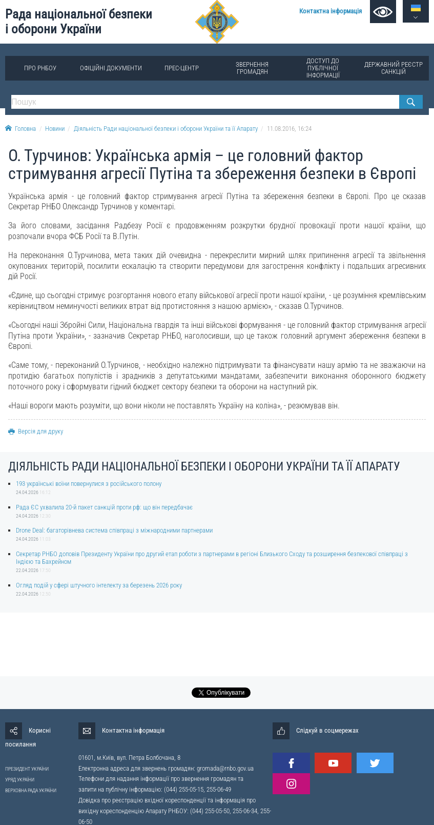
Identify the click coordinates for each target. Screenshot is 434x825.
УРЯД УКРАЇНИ (19, 779)
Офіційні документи (111, 68)
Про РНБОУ (40, 68)
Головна (20, 128)
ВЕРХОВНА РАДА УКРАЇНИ (30, 790)
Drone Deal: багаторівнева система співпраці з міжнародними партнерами (114, 530)
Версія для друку (35, 431)
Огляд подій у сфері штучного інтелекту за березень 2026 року (99, 585)
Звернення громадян (252, 68)
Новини (55, 128)
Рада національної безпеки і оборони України (78, 21)
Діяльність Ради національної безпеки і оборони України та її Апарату (166, 128)
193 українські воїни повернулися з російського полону (88, 483)
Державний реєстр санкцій (393, 68)
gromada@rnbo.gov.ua (225, 768)
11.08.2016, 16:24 (289, 128)
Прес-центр (181, 68)
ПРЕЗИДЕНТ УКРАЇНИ (27, 768)
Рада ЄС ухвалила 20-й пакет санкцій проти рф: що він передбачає (104, 507)
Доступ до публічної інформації (323, 68)
